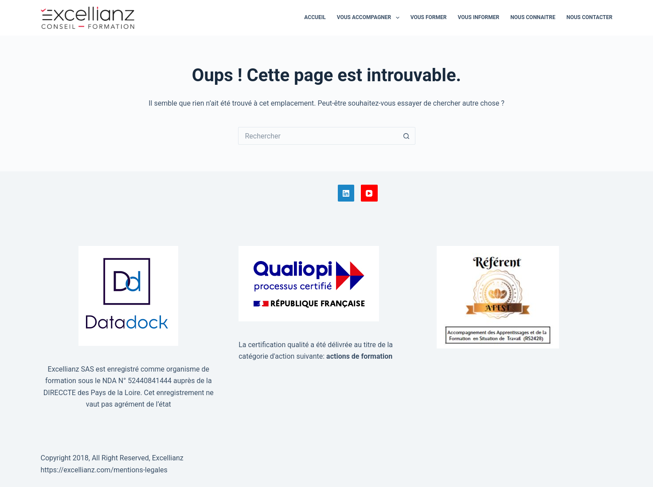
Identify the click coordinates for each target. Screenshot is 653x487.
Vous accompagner (370, 17)
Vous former (429, 17)
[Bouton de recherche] (406, 136)
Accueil (314, 17)
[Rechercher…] (318, 136)
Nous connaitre (532, 17)
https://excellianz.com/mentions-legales (104, 470)
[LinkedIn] (346, 193)
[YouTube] (369, 193)
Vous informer (478, 17)
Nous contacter (590, 17)
